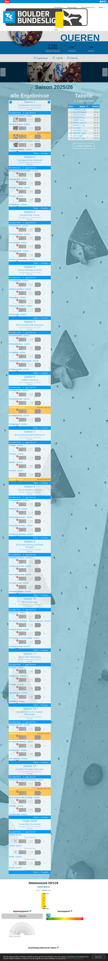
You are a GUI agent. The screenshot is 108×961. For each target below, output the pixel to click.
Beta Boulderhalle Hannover (29, 325)
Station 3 (29, 212)
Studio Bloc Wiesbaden (30, 657)
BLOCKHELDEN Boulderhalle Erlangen (29, 546)
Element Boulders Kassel (30, 270)
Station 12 (30, 708)
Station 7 (29, 431)
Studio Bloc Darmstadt (30, 824)
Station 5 (29, 321)
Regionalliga (71, 7)
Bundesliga (58, 7)
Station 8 (29, 486)
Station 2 (29, 157)
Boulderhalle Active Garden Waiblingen (30, 713)
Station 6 (29, 376)
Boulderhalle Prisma (29, 215)
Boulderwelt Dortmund (29, 105)
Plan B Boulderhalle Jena (30, 489)
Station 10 (30, 598)
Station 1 (29, 102)
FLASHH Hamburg (29, 380)
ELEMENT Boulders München (30, 769)
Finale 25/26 (29, 821)
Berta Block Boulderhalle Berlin (30, 434)
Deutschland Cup (87, 7)
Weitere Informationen (75, 959)
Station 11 (30, 653)
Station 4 (29, 267)
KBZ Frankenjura (30, 602)
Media (101, 7)
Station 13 (30, 766)
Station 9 (29, 541)
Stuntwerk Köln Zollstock (30, 160)
